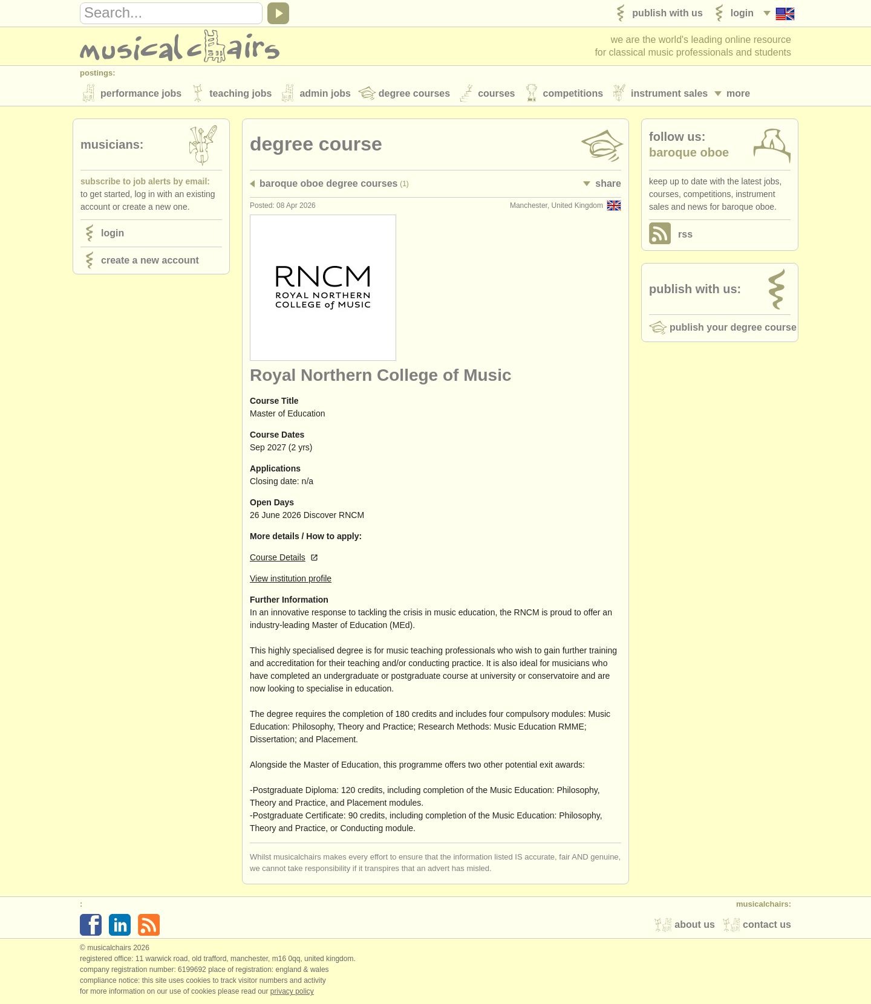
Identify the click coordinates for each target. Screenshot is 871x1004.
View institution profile (290, 578)
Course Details (277, 557)
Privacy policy (292, 991)
